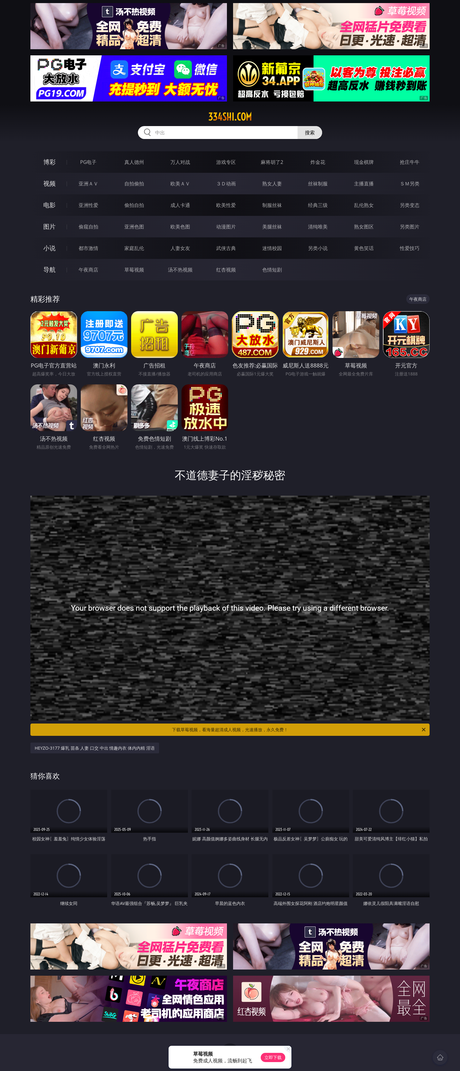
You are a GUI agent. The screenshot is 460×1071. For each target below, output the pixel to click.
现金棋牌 (364, 162)
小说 (49, 248)
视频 (49, 183)
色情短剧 (272, 269)
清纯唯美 (318, 226)
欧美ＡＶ (180, 183)
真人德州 (134, 162)
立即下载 (273, 1057)
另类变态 (409, 205)
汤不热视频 (180, 269)
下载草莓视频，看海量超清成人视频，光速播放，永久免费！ (299, 729)
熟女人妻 (272, 183)
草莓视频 (134, 269)
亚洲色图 (134, 226)
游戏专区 (226, 162)
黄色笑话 (364, 248)
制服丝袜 (272, 205)
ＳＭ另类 (409, 183)
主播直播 (364, 183)
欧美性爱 (226, 205)
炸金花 (317, 162)
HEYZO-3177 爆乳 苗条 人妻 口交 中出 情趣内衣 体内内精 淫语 (95, 748)
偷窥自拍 (88, 226)
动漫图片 (226, 226)
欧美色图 (180, 226)
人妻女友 (180, 248)
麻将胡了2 (272, 162)
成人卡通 (180, 205)
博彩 (49, 162)
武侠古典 (226, 248)
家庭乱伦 (134, 248)
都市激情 (88, 248)
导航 (49, 269)
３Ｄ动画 (226, 183)
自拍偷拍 (134, 183)
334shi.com (230, 117)
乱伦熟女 (364, 205)
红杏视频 (226, 269)
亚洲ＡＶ (88, 183)
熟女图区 (364, 226)
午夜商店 (88, 269)
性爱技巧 (409, 248)
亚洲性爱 (88, 205)
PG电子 (88, 162)
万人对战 (180, 162)
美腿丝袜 (272, 226)
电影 (49, 205)
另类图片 (409, 226)
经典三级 (318, 205)
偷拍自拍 (134, 205)
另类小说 (318, 248)
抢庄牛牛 (409, 162)
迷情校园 (272, 248)
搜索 (310, 132)
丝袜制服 (318, 183)
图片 (49, 226)
